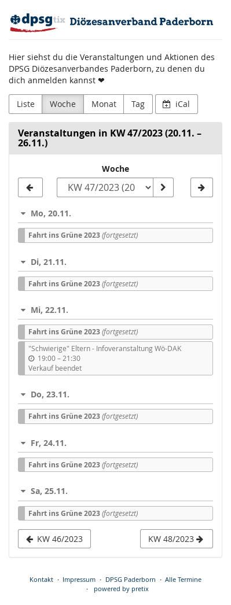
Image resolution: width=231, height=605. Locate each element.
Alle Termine (183, 579)
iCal (176, 103)
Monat (103, 103)
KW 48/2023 (175, 538)
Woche (63, 103)
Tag (138, 103)
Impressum (79, 579)
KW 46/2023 (54, 538)
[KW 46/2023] (30, 187)
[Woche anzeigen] (163, 187)
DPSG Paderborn (130, 579)
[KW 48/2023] (201, 187)
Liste (26, 103)
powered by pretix (121, 588)
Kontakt (41, 579)
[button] (115, 213)
